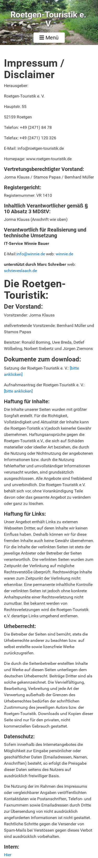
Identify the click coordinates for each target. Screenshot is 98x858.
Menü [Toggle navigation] (49, 37)
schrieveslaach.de (20, 270)
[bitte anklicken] (18, 391)
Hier (7, 854)
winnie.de (64, 253)
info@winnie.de (30, 253)
